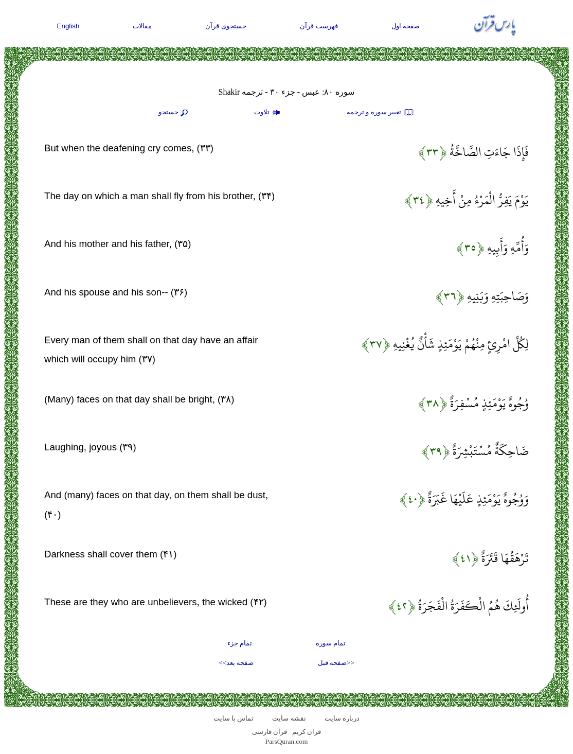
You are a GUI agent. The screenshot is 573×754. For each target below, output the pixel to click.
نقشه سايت (289, 718)
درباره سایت (342, 718)
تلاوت (268, 113)
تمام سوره (331, 643)
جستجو (174, 113)
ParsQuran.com (286, 741)
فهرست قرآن (319, 26)
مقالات (142, 26)
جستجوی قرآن (225, 26)
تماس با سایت (233, 718)
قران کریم (306, 731)
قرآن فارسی (269, 731)
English (68, 26)
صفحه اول (405, 26)
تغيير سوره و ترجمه (381, 113)
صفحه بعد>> (236, 663)
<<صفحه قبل (336, 663)
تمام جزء (239, 643)
